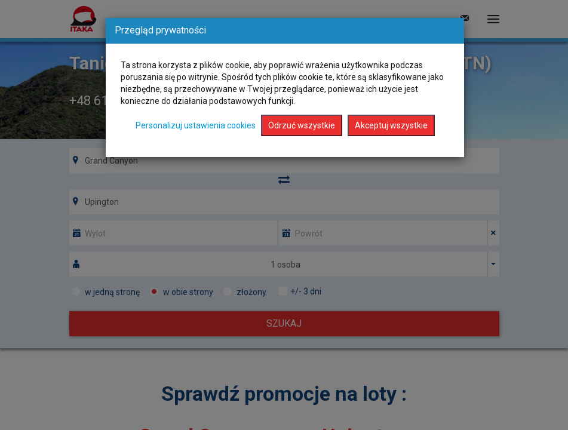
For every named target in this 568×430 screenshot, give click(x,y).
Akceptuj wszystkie (391, 125)
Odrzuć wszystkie (301, 125)
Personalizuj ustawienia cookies (196, 125)
